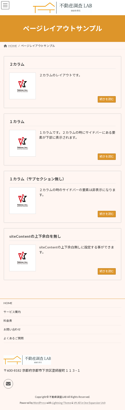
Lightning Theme (61, 402)
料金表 (8, 320)
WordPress (39, 402)
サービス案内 (12, 312)
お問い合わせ (12, 329)
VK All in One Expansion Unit (90, 402)
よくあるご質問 (13, 338)
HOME (8, 303)
